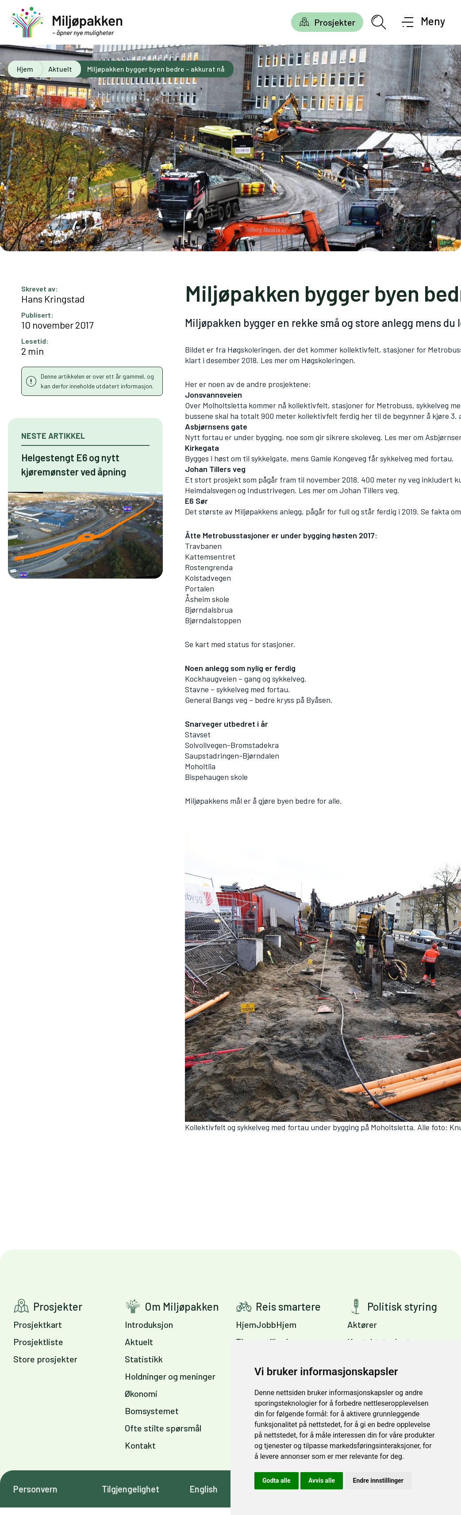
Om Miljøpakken (182, 1306)
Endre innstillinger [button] (378, 1480)
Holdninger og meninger (170, 1376)
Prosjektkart (37, 1324)
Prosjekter (334, 22)
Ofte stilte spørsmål (163, 1428)
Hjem (25, 69)
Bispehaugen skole (216, 777)
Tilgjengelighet (130, 1489)
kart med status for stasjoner (244, 644)
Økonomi (141, 1393)
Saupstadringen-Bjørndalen (232, 755)
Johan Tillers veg (368, 490)
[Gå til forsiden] (66, 22)
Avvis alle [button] (321, 1480)
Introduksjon (149, 1324)
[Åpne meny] (423, 22)
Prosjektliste (38, 1341)
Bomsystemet (152, 1410)
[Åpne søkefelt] (378, 22)
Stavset (198, 734)
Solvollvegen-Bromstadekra (232, 745)
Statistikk (144, 1359)
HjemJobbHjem (266, 1324)
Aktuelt (60, 69)
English (204, 1489)
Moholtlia (200, 766)
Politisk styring (402, 1306)
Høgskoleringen (327, 360)
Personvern (35, 1489)
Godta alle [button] (276, 1480)
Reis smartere (288, 1306)
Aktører (362, 1324)
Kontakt (140, 1445)
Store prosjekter (45, 1359)
